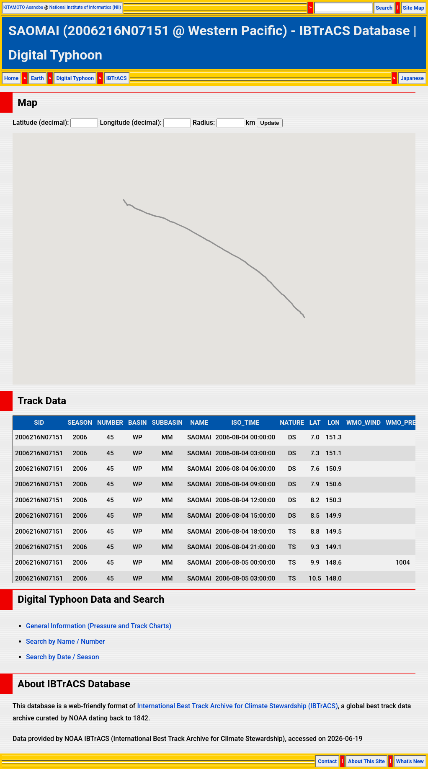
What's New (410, 761)
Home (11, 78)
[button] (304, 309)
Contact (327, 761)
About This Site (366, 761)
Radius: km (224, 122)
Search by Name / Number (65, 641)
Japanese (412, 78)
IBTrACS (116, 78)
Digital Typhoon (75, 78)
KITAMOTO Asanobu (23, 7)
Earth (37, 78)
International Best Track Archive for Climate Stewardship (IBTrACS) (237, 706)
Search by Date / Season (62, 657)
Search (384, 8)
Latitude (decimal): (55, 122)
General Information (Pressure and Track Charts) (98, 626)
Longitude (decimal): (145, 122)
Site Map (413, 8)
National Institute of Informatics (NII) (85, 7)
